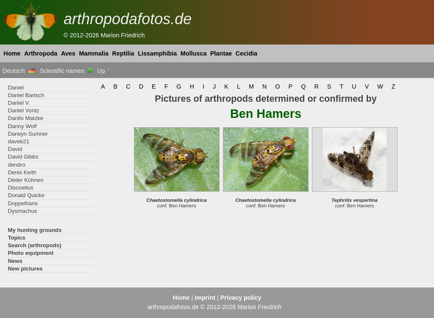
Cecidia (246, 53)
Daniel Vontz (23, 110)
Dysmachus (22, 211)
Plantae (221, 53)
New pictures (25, 268)
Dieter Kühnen (25, 180)
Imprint (205, 297)
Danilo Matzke (25, 118)
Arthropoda (40, 53)
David (15, 149)
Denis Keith (22, 172)
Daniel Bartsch (26, 95)
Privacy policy (241, 297)
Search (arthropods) (34, 245)
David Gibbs (23, 156)
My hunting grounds (34, 230)
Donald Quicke (26, 195)
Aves (68, 53)
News (15, 261)
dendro (16, 165)
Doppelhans (22, 203)
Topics (16, 237)
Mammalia (93, 53)
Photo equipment (30, 253)
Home (11, 53)
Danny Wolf (22, 126)
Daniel (15, 87)
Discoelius (20, 187)
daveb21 (18, 141)
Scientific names (66, 70)
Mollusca (194, 53)
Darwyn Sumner (28, 134)
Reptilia (123, 53)
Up (104, 70)
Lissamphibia (157, 53)
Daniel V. (19, 103)
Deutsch (19, 70)
